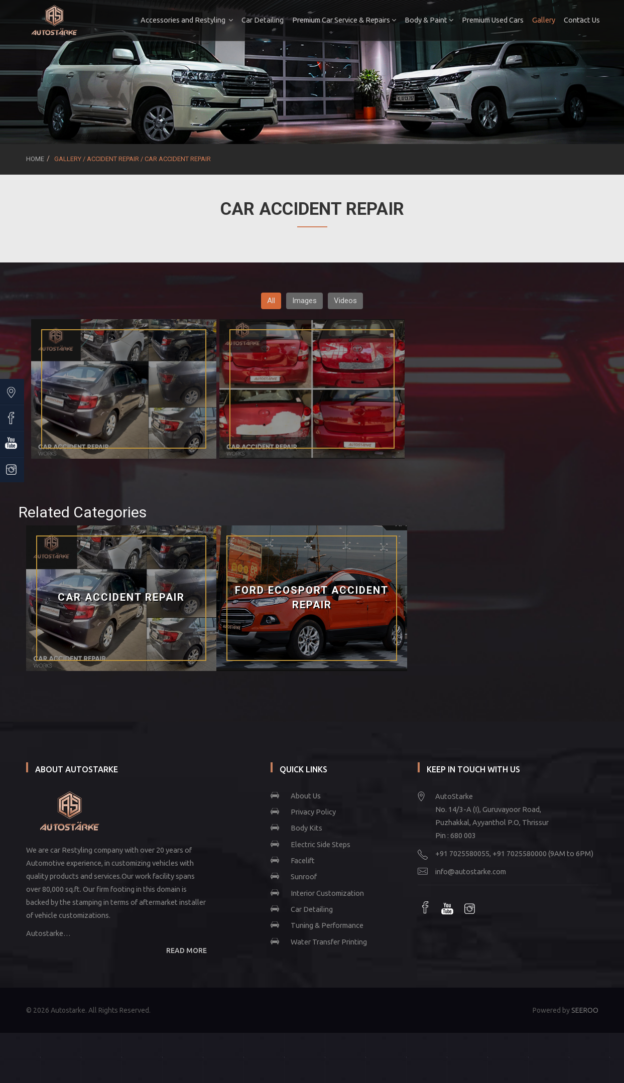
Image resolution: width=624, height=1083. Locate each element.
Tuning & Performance (327, 925)
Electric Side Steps (320, 844)
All (271, 300)
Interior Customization (327, 893)
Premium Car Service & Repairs (343, 20)
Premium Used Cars (491, 20)
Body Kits (306, 828)
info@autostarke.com (470, 871)
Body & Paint (427, 20)
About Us (306, 795)
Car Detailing (261, 20)
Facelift (303, 860)
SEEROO (584, 1010)
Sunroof (304, 876)
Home (35, 159)
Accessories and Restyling (185, 20)
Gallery (542, 20)
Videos (345, 300)
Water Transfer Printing (329, 941)
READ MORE (186, 950)
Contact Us (580, 20)
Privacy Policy (313, 811)
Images (304, 300)
